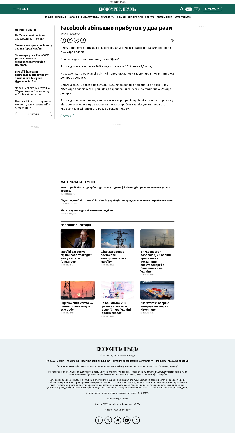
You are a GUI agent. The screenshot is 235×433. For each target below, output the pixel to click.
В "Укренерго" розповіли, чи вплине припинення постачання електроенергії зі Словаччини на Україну (156, 261)
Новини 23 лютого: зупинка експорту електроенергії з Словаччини (33, 104)
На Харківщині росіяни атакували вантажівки (30, 37)
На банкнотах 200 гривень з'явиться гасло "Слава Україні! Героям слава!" (116, 308)
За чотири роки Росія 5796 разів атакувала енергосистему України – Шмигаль (32, 60)
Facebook (67, 116)
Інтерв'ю (150, 17)
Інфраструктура (90, 17)
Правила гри (107, 17)
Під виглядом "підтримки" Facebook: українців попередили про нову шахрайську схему (117, 200)
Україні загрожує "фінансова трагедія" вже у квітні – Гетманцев (76, 256)
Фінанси (121, 17)
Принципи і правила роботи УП (172, 361)
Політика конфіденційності (96, 361)
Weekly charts (183, 17)
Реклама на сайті (55, 361)
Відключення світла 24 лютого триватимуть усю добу (77, 306)
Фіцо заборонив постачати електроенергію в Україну (113, 256)
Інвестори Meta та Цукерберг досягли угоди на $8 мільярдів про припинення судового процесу (116, 189)
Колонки (74, 17)
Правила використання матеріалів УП (133, 361)
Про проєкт (73, 361)
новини (49, 17)
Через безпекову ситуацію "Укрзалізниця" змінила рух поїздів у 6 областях (33, 91)
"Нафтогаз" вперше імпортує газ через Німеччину (154, 306)
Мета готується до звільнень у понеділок (87, 210)
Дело (114, 59)
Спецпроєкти (135, 17)
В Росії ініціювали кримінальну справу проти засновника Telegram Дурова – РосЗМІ (32, 76)
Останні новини (25, 29)
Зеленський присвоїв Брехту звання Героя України (33, 47)
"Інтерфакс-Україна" (129, 372)
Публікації (60, 17)
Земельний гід (165, 17)
